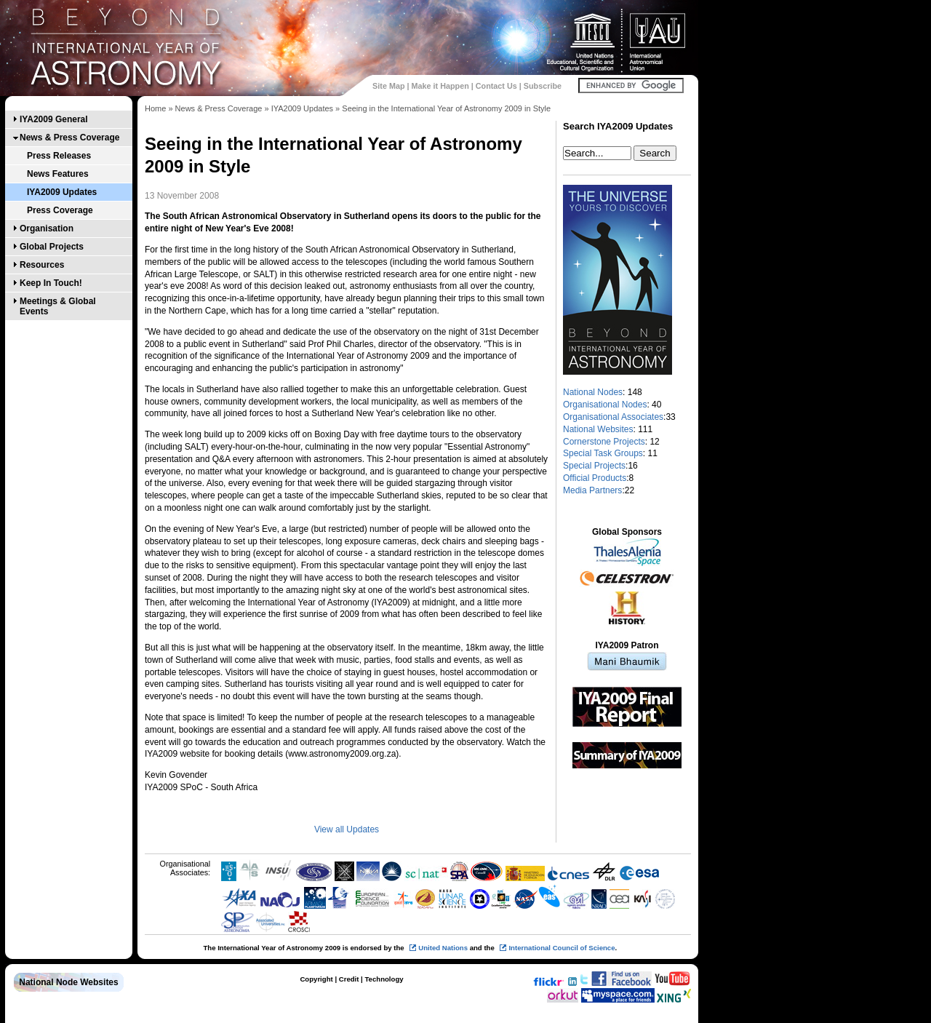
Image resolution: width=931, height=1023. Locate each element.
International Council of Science (561, 948)
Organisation (46, 228)
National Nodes (593, 392)
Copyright (316, 979)
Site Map (388, 85)
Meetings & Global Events (58, 306)
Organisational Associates (613, 417)
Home (155, 108)
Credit (349, 979)
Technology (383, 979)
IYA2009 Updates (62, 192)
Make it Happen (440, 85)
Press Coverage (60, 210)
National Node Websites (68, 982)
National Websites (598, 429)
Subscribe (543, 85)
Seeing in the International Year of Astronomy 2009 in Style (446, 108)
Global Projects (52, 247)
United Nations (443, 948)
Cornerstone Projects (604, 442)
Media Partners (592, 490)
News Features (58, 174)
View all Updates (346, 829)
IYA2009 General (54, 119)
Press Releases (59, 156)
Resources (42, 265)
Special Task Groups (603, 453)
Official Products (594, 478)
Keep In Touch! (51, 283)
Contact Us (496, 85)
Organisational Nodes (605, 404)
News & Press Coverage (69, 137)
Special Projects (594, 466)
